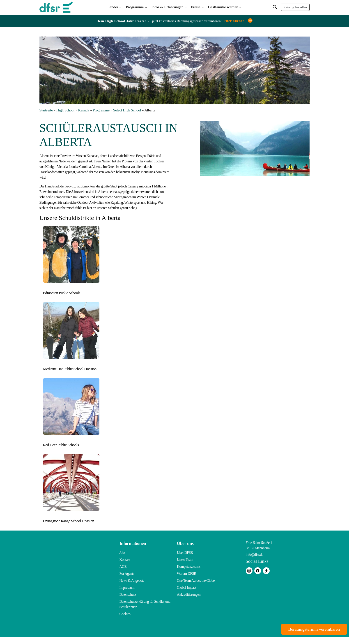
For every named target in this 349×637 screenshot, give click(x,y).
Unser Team (185, 559)
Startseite (46, 110)
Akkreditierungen (189, 594)
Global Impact (186, 587)
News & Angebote (132, 580)
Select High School (127, 110)
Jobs (122, 552)
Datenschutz (127, 594)
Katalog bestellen (295, 7)
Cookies (125, 614)
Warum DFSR (186, 573)
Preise (195, 7)
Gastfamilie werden (223, 7)
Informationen (132, 543)
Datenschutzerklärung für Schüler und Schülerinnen (144, 604)
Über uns (185, 543)
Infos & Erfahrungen (168, 7)
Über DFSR (185, 552)
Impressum (127, 587)
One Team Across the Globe (196, 580)
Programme (135, 7)
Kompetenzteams (188, 566)
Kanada (83, 110)
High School (65, 110)
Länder (112, 7)
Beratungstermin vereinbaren (313, 629)
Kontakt (124, 559)
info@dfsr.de (254, 554)
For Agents (126, 573)
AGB (123, 566)
